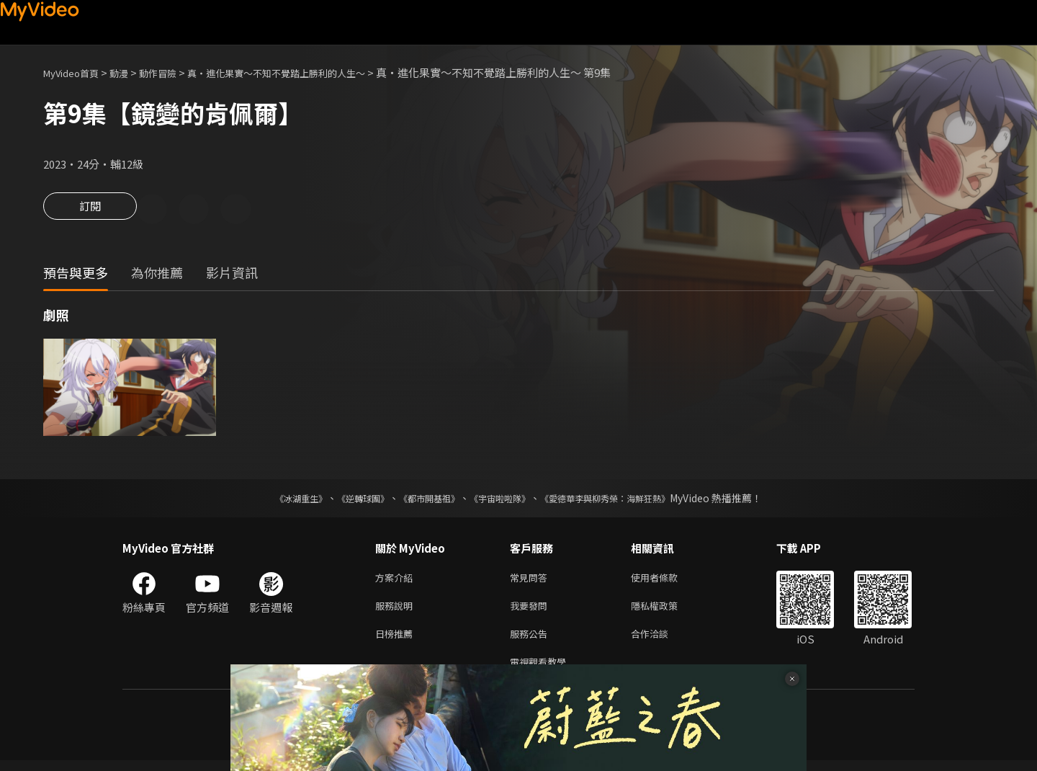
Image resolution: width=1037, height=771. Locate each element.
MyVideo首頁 (76, 72)
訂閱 (90, 210)
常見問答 (531, 580)
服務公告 (531, 641)
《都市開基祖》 (422, 500)
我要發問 (531, 610)
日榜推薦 (396, 641)
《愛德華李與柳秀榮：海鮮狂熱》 (623, 500)
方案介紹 (396, 580)
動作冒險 (173, 72)
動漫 (130, 72)
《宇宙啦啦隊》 (502, 500)
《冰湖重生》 (276, 500)
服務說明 (396, 610)
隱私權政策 (666, 610)
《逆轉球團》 (346, 500)
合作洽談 (661, 641)
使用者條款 (666, 580)
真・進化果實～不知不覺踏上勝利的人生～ (308, 72)
